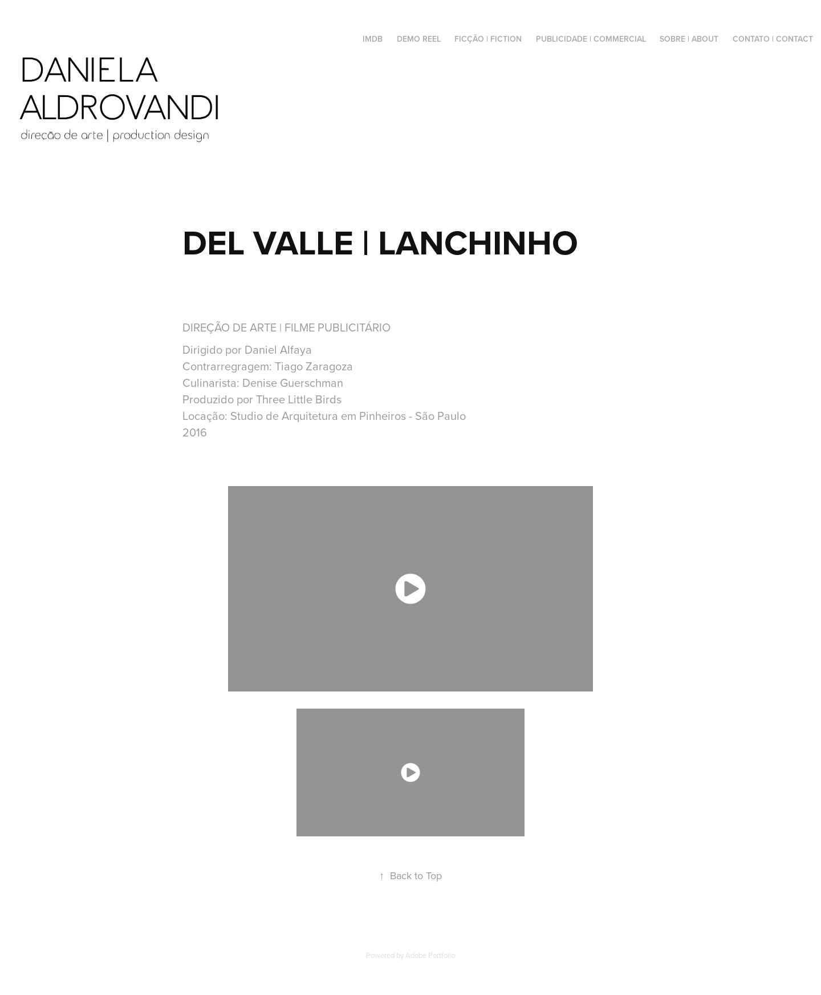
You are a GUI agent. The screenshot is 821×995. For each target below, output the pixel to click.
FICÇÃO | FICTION (488, 39)
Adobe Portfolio (430, 955)
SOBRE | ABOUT (689, 39)
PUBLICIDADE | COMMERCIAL (591, 39)
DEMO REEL (419, 39)
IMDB (373, 39)
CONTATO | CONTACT (773, 39)
